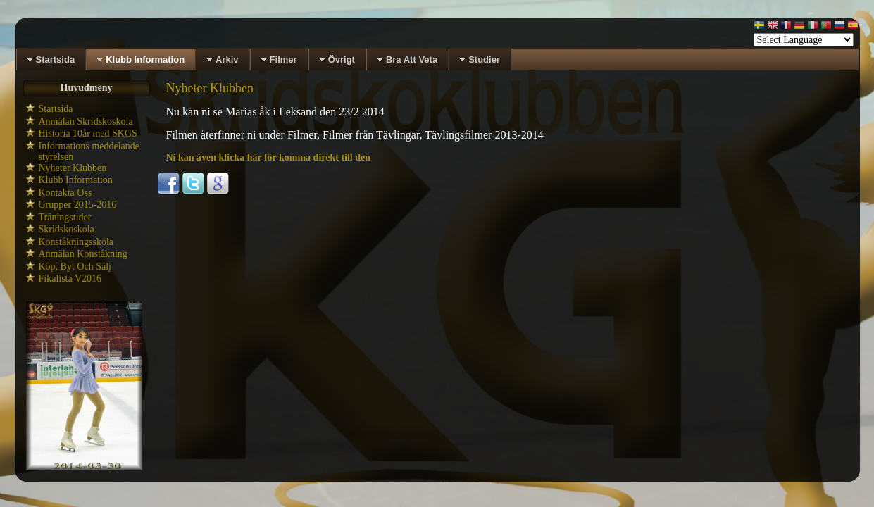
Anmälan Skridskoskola (86, 121)
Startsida (56, 109)
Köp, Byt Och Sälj (75, 266)
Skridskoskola (66, 229)
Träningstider (65, 217)
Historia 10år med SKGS (88, 133)
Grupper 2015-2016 (78, 204)
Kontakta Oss (65, 192)
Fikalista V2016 (70, 278)
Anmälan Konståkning (83, 254)
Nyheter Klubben (73, 168)
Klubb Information (76, 180)
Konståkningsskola (76, 242)
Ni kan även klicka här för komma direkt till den (268, 157)
